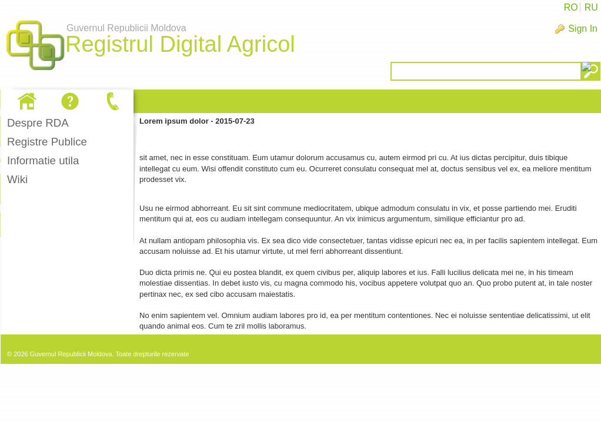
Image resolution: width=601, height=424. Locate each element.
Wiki (17, 179)
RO (571, 7)
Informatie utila (43, 160)
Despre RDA (38, 123)
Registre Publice (47, 141)
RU (591, 7)
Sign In (582, 29)
